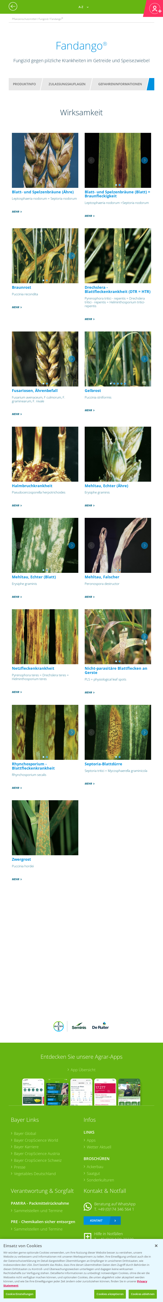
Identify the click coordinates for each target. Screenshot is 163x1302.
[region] (81, 1270)
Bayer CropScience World (36, 1140)
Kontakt (96, 1220)
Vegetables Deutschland (35, 1173)
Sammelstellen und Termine (38, 1210)
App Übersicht (83, 1069)
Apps (91, 1140)
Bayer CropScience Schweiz (38, 1160)
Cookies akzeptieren (110, 1294)
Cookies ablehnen (143, 1294)
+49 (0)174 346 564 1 (116, 1209)
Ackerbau (95, 1166)
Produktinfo (24, 84)
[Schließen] (156, 1245)
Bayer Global (25, 1133)
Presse (19, 1167)
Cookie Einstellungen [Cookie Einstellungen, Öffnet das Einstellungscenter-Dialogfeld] (20, 1294)
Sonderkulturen (100, 1179)
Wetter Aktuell (99, 1146)
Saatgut (93, 1173)
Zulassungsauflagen (67, 84)
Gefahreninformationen (120, 84)
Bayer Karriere (26, 1146)
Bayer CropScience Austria (37, 1153)
